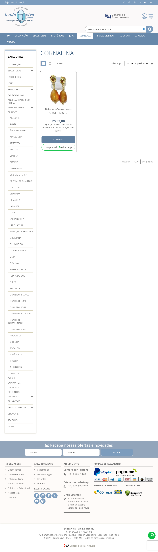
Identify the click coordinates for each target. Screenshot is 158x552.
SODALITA (15, 348)
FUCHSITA (15, 187)
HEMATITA (15, 199)
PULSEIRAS (13, 396)
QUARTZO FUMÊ (18, 300)
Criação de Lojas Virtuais (79, 545)
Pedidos (41, 483)
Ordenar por (116, 63)
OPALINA (14, 263)
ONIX (12, 256)
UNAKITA (14, 373)
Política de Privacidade (19, 488)
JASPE (12, 212)
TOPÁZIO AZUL (17, 354)
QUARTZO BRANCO (19, 294)
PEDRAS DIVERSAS (17, 407)
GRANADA (15, 193)
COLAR (11, 378)
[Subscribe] (117, 452)
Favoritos (41, 478)
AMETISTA (15, 143)
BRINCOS (12, 112)
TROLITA (14, 360)
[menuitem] (21, 36)
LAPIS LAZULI (16, 225)
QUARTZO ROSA (18, 307)
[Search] (149, 29)
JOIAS (10, 83)
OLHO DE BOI (16, 244)
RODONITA (15, 335)
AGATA (13, 124)
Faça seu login (44, 474)
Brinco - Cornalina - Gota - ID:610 (58, 111)
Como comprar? (16, 474)
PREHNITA (15, 288)
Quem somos (14, 469)
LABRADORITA (17, 218)
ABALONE (15, 117)
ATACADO (13, 420)
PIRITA (13, 282)
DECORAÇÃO (14, 64)
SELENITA (14, 341)
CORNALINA (16, 168)
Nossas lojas (14, 492)
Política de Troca (16, 483)
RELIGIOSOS (14, 401)
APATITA (14, 149)
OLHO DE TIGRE (18, 250)
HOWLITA (14, 206)
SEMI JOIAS (14, 89)
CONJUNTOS (14, 382)
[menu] (79, 39)
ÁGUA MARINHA (18, 130)
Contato (12, 497)
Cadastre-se (43, 469)
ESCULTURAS (14, 70)
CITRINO (14, 162)
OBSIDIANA (15, 237)
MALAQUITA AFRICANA (21, 231)
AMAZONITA (16, 136)
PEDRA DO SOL (17, 275)
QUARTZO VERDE (18, 329)
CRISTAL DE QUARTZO (21, 181)
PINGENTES (14, 391)
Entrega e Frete (15, 478)
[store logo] (19, 16)
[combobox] (119, 29)
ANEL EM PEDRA (16, 107)
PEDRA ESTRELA (18, 269)
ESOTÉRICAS (14, 387)
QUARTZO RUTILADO (20, 313)
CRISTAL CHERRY (18, 174)
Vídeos (11, 426)
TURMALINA (16, 367)
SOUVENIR (13, 413)
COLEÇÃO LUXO (16, 95)
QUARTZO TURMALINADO (15, 321)
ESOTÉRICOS (14, 76)
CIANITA (14, 155)
